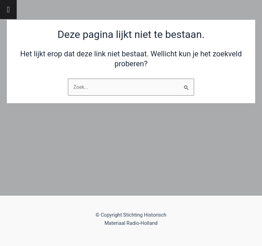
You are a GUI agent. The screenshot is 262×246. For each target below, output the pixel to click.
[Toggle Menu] (8, 9)
